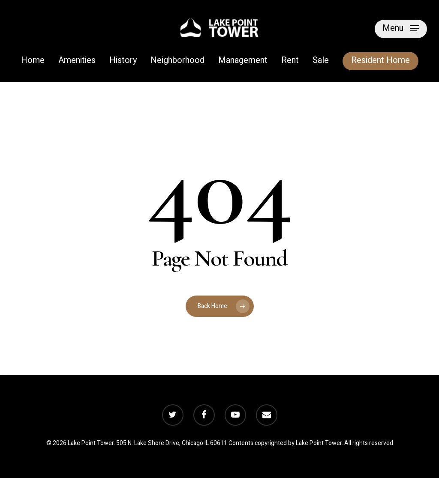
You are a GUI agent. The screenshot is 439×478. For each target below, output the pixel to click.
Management (243, 61)
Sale (321, 61)
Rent (290, 61)
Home (33, 61)
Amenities (77, 61)
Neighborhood (177, 61)
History (123, 61)
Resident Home (380, 61)
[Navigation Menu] (401, 28)
